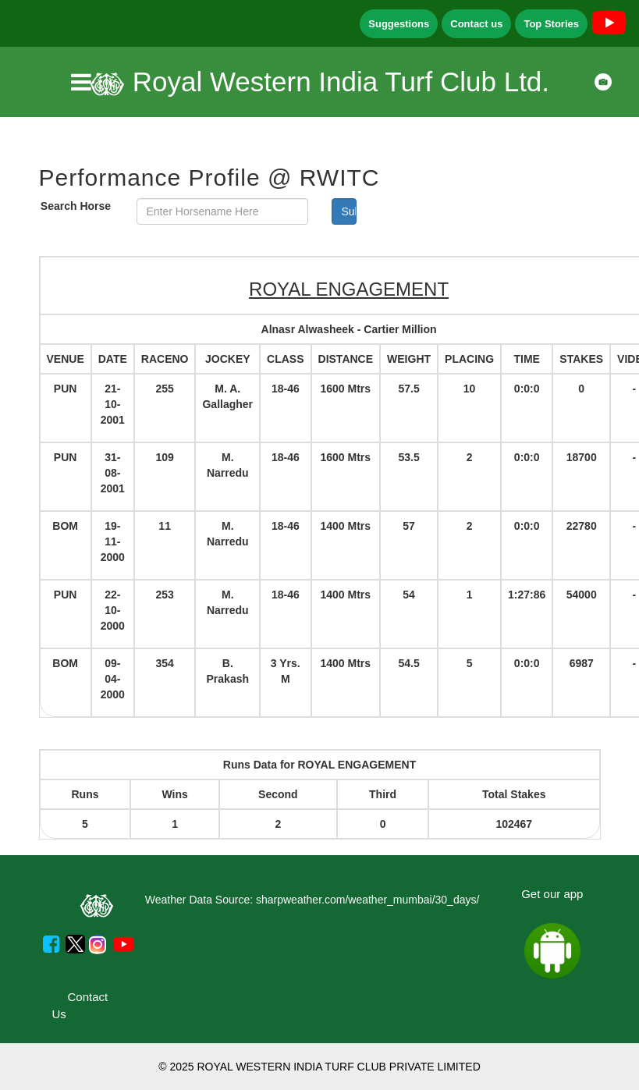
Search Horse (76, 206)
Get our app (552, 893)
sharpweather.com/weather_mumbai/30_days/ (367, 899)
